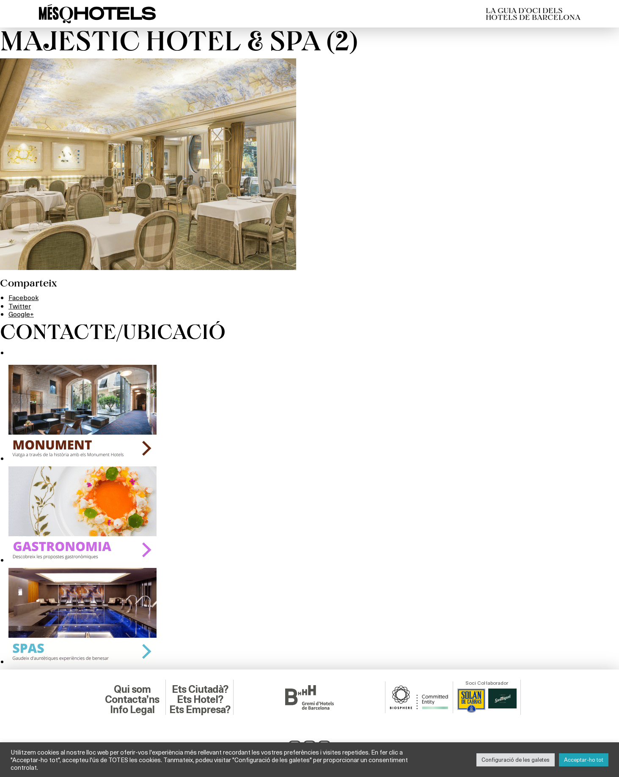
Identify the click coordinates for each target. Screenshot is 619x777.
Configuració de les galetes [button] (515, 759)
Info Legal (132, 709)
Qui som (132, 689)
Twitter (19, 305)
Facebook (23, 297)
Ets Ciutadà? (200, 689)
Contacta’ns (132, 699)
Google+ (21, 313)
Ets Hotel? (200, 699)
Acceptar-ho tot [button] (583, 759)
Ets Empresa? (199, 709)
